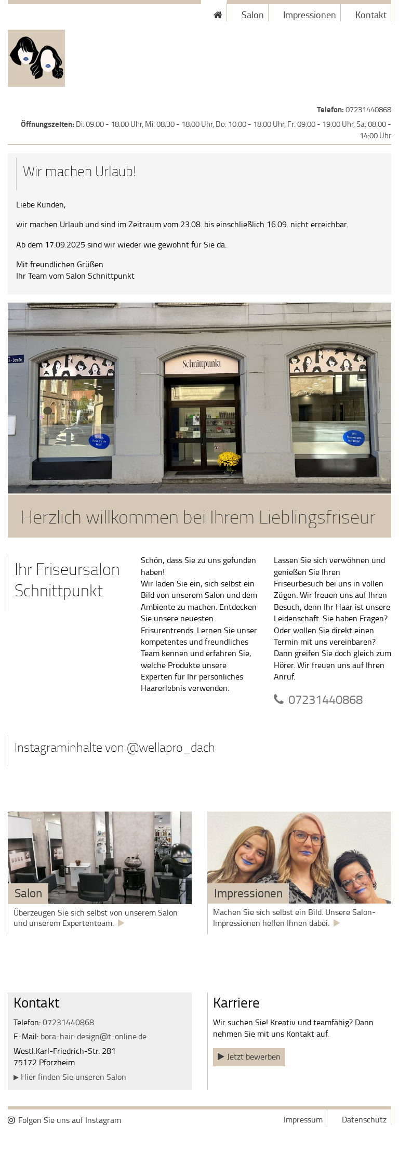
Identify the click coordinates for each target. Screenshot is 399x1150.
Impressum (303, 1119)
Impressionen (309, 14)
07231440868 (368, 109)
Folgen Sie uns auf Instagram (69, 1120)
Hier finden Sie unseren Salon (73, 1076)
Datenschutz (364, 1119)
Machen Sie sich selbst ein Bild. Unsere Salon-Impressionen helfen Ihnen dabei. (294, 917)
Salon (253, 14)
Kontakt (371, 14)
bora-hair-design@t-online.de (94, 1036)
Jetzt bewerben (254, 1056)
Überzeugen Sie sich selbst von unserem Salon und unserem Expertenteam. (96, 918)
